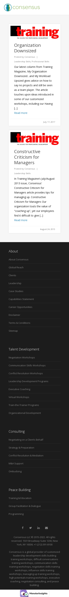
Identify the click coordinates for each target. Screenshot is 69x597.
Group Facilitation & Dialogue (25, 506)
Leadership (15, 283)
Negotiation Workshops (22, 357)
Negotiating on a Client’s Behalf (26, 439)
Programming (16, 514)
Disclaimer (14, 315)
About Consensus (19, 259)
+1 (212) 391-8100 (43, 544)
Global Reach (16, 267)
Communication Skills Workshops (27, 365)
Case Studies (16, 291)
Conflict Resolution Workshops (26, 373)
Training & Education (20, 498)
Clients (12, 275)
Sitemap (13, 330)
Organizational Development (25, 413)
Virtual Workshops (19, 397)
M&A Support (16, 463)
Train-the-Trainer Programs (24, 405)
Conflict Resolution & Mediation (26, 455)
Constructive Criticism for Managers (27, 156)
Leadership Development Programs (28, 381)
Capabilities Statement (21, 299)
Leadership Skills (22, 61)
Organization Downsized (27, 48)
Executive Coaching (19, 389)
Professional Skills (40, 61)
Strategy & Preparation (21, 447)
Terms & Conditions (19, 322)
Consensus (29, 56)
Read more (20, 113)
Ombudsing (15, 471)
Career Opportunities (20, 307)
